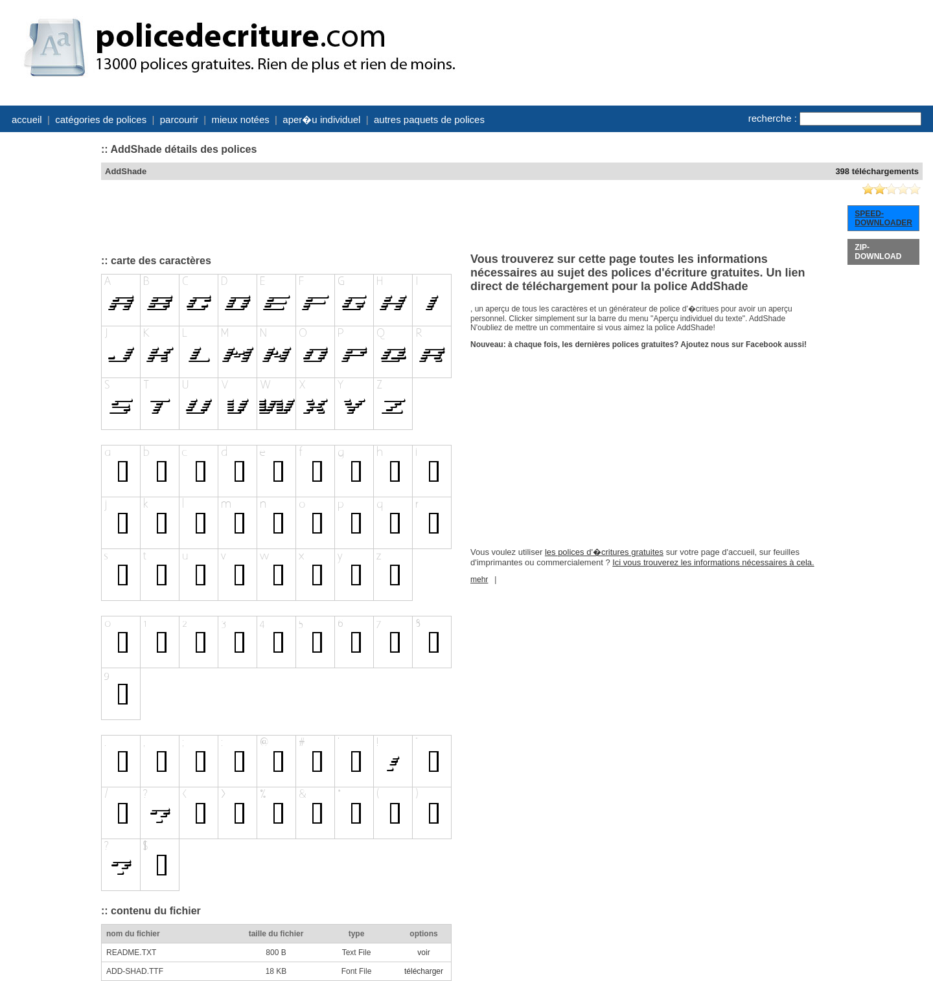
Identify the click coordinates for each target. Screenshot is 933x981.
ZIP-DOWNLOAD (878, 252)
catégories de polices (100, 119)
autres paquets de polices (429, 119)
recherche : (772, 118)
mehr (479, 579)
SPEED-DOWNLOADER (883, 218)
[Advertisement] (49, 331)
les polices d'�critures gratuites (604, 552)
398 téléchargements (877, 171)
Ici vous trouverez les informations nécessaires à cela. (713, 562)
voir (423, 952)
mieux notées (241, 119)
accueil (27, 119)
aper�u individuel (321, 119)
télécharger (423, 971)
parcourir (179, 119)
